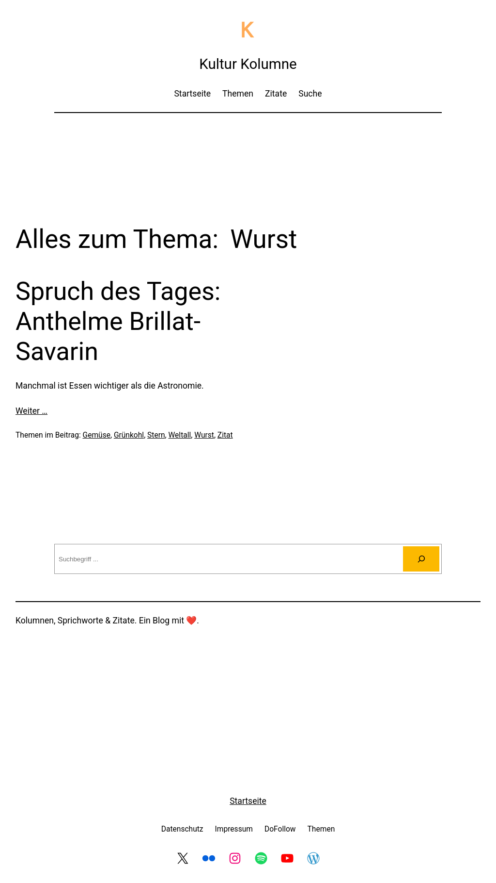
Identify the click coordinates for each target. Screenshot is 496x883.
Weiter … (31, 411)
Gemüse (96, 435)
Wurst (204, 435)
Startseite (248, 801)
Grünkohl (129, 435)
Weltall (180, 435)
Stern (156, 435)
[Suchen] (421, 558)
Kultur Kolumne (248, 64)
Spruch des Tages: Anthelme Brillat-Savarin (118, 322)
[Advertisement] (248, 146)
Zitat (225, 435)
